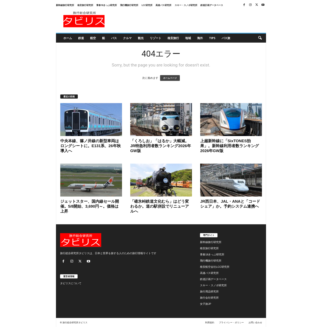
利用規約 (209, 322)
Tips (212, 38)
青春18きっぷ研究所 (106, 5)
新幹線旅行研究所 (65, 5)
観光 (141, 38)
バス (114, 38)
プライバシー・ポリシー (231, 322)
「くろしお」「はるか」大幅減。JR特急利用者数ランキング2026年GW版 (160, 146)
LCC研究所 (147, 5)
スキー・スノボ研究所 (186, 5)
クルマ (127, 38)
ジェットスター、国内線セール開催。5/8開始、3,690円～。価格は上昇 (89, 206)
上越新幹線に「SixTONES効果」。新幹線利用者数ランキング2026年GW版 (229, 146)
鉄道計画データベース (211, 5)
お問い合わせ (255, 322)
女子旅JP (205, 303)
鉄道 (81, 38)
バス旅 (226, 38)
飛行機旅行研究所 (129, 5)
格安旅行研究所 (85, 5)
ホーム (67, 38)
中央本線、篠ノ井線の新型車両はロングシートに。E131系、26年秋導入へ (90, 146)
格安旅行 (173, 38)
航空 (93, 38)
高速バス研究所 (163, 5)
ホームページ (170, 78)
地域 (188, 38)
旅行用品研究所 (209, 291)
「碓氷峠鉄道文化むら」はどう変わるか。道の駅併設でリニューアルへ (159, 206)
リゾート (155, 38)
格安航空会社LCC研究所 (214, 266)
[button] (259, 38)
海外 (200, 38)
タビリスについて (70, 283)
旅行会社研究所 (209, 297)
